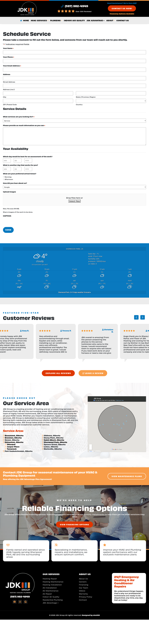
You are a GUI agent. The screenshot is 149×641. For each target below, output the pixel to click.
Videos (82, 590)
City (4, 97)
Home (24, 20)
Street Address (9, 82)
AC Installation (50, 587)
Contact (83, 599)
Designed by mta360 (91, 615)
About (109, 20)
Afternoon (9, 179)
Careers (83, 581)
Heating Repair (50, 578)
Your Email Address (12, 66)
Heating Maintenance (53, 581)
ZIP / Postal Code (10, 104)
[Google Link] (25, 602)
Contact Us (122, 20)
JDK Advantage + (95, 20)
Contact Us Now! (122, 8)
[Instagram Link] (20, 602)
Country (79, 104)
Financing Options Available (122, 14)
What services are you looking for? (18, 117)
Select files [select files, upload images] (74, 201)
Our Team (83, 587)
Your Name (8, 48)
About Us (83, 578)
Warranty (83, 593)
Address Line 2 (9, 89)
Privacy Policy (85, 596)
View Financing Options (74, 524)
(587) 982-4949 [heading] (74, 6)
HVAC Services (39, 20)
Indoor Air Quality (74, 20)
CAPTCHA (7, 216)
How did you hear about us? (15, 183)
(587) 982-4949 (20, 596)
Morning (8, 177)
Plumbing (55, 20)
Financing (83, 584)
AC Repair (47, 593)
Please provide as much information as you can (24, 125)
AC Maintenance (50, 590)
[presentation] (17, 221)
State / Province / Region (86, 97)
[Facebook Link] (14, 602)
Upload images (9, 192)
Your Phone (8, 57)
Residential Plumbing (53, 599)
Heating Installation (52, 584)
